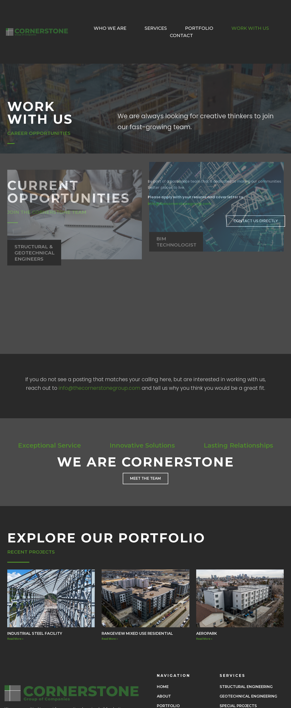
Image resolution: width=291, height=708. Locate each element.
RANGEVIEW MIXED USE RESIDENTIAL (137, 633)
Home (163, 687)
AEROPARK (206, 633)
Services (156, 28)
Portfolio (199, 28)
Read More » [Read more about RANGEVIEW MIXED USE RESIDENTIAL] (110, 638)
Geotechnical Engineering (248, 696)
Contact (181, 35)
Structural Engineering (246, 687)
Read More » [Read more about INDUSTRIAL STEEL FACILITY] (15, 638)
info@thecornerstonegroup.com (99, 388)
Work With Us (250, 28)
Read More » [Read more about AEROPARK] (204, 638)
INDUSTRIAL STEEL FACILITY (34, 633)
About (164, 696)
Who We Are (110, 28)
